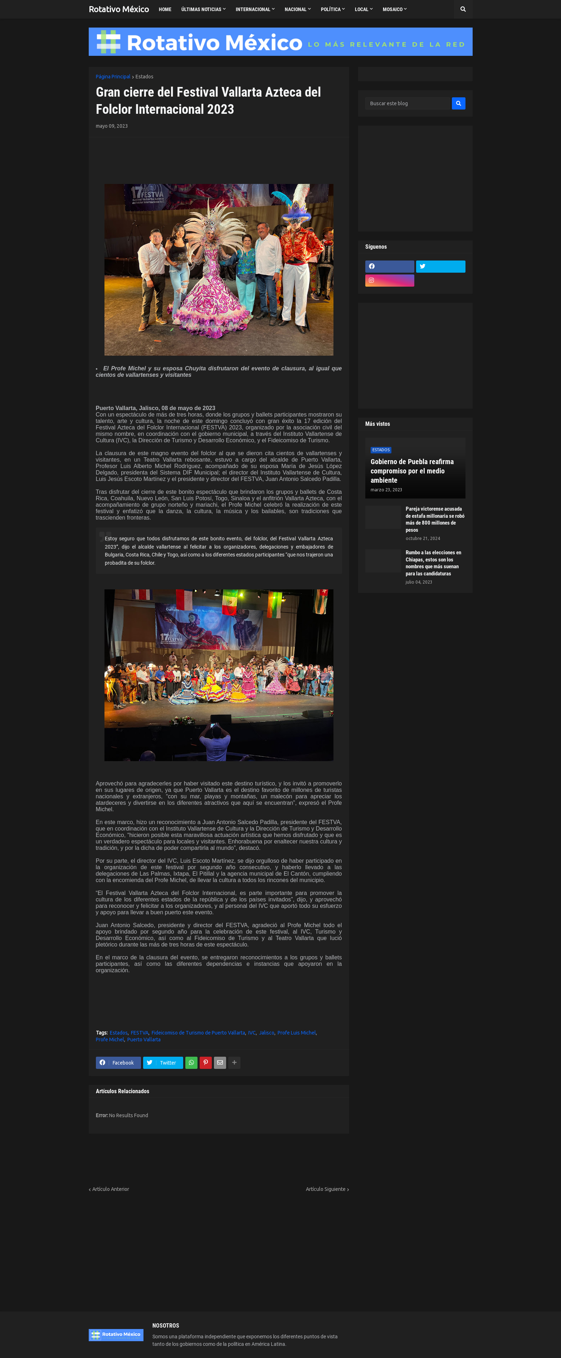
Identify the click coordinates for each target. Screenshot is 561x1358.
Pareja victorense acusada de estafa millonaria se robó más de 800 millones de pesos (435, 519)
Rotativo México (119, 9)
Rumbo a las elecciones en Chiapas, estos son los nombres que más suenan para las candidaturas (433, 563)
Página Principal (113, 76)
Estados (144, 76)
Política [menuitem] (331, 9)
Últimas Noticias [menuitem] (201, 9)
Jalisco (266, 1032)
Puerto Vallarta (144, 1039)
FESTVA (139, 1032)
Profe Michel (110, 1039)
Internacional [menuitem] (253, 9)
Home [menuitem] (165, 9)
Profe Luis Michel (297, 1032)
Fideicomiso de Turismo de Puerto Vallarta (198, 1032)
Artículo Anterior (110, 1189)
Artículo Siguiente (326, 1189)
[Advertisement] (138, 155)
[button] (463, 9)
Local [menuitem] (362, 9)
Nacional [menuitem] (296, 9)
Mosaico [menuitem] (393, 9)
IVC (252, 1032)
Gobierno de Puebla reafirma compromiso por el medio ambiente (412, 471)
